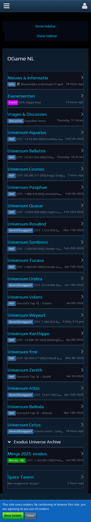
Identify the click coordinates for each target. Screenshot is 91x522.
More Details (13, 515)
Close (30, 515)
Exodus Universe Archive (37, 441)
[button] (6, 6)
